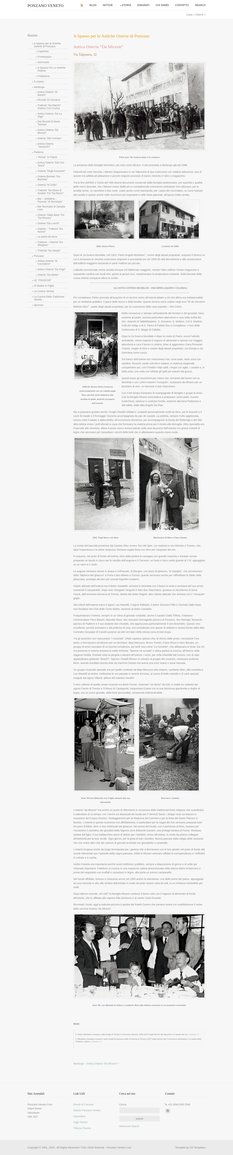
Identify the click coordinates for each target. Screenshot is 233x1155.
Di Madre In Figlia (44, 285)
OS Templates (197, 1147)
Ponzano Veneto (45, 5)
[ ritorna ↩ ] (194, 1034)
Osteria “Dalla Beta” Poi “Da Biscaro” (50, 216)
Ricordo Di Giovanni (48, 99)
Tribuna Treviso (82, 1128)
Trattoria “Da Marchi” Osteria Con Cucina (49, 107)
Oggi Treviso (80, 1122)
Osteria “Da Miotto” (48, 274)
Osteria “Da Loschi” (48, 223)
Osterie (199, 14)
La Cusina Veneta (44, 291)
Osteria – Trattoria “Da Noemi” (50, 230)
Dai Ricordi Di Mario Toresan (48, 123)
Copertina (43, 51)
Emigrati (143, 5)
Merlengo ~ (80, 1063)
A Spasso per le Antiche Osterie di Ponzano (47, 45)
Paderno (39, 152)
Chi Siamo (162, 5)
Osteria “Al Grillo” (47, 184)
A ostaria (39, 81)
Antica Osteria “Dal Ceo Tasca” (50, 164)
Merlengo (39, 87)
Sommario (43, 62)
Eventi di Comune (83, 1104)
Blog (93, 5)
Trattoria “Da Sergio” (49, 250)
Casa (189, 14)
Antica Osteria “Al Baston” (47, 93)
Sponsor (38, 305)
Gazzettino (79, 1116)
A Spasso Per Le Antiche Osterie (51, 69)
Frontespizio (44, 56)
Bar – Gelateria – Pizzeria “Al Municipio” (50, 200)
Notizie (108, 5)
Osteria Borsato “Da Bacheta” (48, 178)
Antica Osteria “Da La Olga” (49, 115)
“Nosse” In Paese (47, 157)
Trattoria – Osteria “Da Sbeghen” (50, 243)
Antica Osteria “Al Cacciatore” (47, 262)
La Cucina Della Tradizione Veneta (49, 298)
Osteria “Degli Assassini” (51, 170)
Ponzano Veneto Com (118, 1147)
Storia (126, 5)
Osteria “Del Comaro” (49, 138)
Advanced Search (129, 1126)
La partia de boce (47, 236)
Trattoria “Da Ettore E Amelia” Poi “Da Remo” (50, 192)
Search (200, 5)
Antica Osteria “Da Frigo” (51, 269)
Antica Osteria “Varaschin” (45, 145)
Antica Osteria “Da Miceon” (47, 131)
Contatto (182, 5)
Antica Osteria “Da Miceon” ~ (103, 1063)
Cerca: (123, 1104)
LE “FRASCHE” (43, 280)
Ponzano (39, 255)
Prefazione (43, 76)
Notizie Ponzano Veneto (86, 1110)
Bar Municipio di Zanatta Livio (51, 208)
